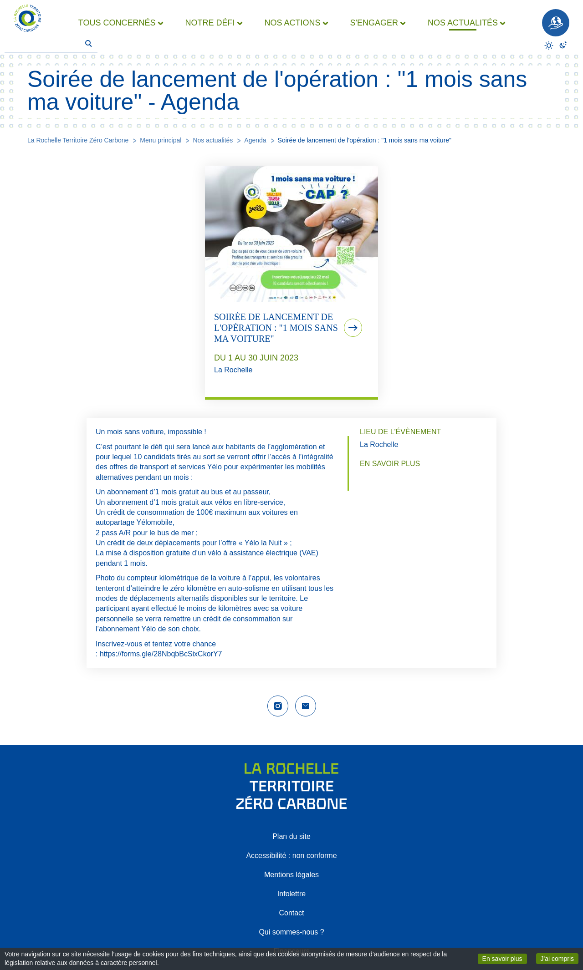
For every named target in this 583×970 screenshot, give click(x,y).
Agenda (255, 140)
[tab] (291, 283)
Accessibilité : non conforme (291, 855)
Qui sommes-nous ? (291, 932)
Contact (291, 913)
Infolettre (291, 894)
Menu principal (160, 140)
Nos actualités (213, 140)
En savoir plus (504, 958)
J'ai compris (559, 958)
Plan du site (291, 836)
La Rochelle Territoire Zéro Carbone (77, 140)
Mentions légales (291, 875)
